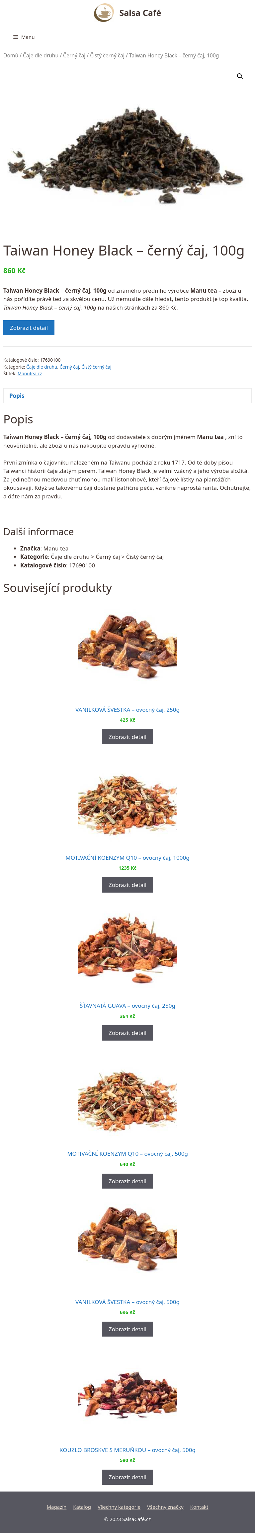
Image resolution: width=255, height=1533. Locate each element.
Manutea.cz (30, 373)
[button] (240, 76)
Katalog (82, 1506)
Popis (17, 396)
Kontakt (199, 1506)
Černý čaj (74, 55)
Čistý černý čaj (107, 55)
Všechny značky (165, 1506)
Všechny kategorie (119, 1506)
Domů (10, 55)
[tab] (127, 395)
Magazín (56, 1506)
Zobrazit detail (29, 327)
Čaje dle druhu (40, 55)
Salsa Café (140, 12)
